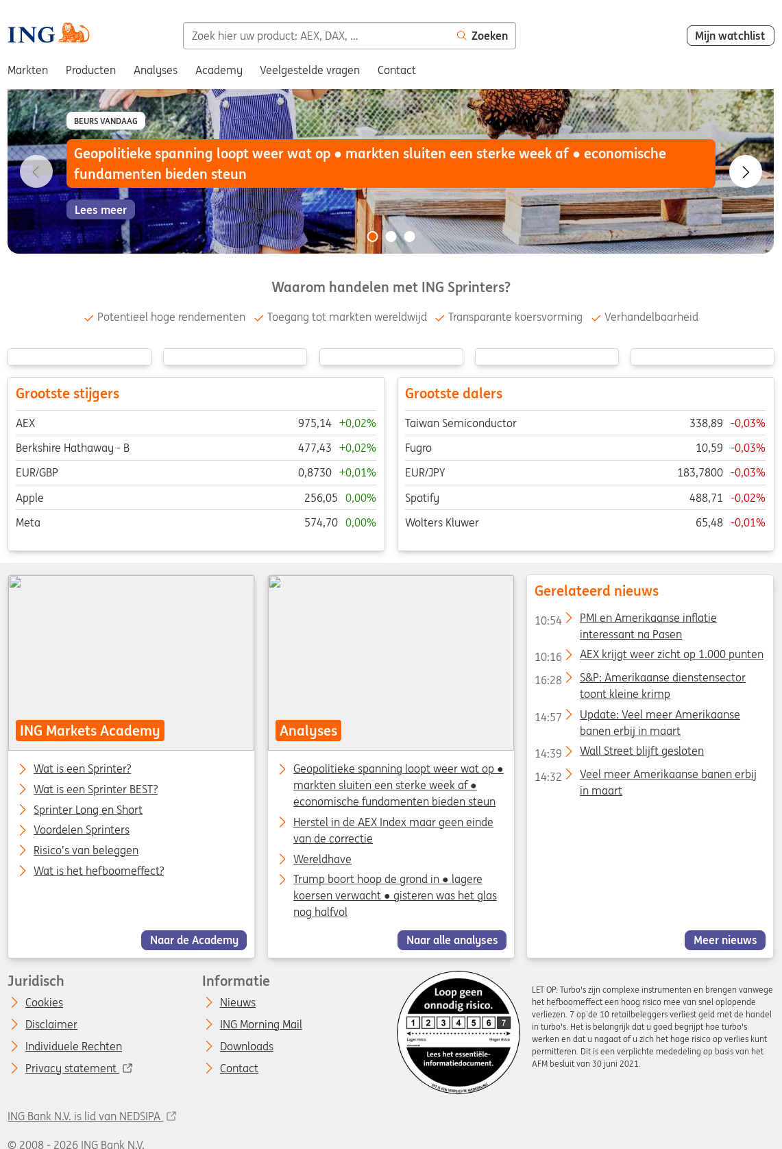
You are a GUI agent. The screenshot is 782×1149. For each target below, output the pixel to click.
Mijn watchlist (730, 36)
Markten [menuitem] (28, 70)
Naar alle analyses (452, 940)
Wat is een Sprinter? (83, 769)
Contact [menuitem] (397, 70)
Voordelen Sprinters (82, 831)
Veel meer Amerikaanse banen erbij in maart (646, 777)
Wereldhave (322, 859)
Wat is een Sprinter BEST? (96, 790)
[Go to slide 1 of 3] (372, 236)
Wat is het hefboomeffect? (99, 871)
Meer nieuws (725, 940)
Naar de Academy (194, 940)
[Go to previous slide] (36, 171)
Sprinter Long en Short (88, 810)
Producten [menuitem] (91, 70)
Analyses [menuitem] (156, 70)
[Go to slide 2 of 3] (391, 236)
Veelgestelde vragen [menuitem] (310, 70)
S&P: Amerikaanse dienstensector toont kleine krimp (640, 680)
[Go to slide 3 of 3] (409, 236)
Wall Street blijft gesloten (620, 754)
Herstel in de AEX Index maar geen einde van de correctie (393, 830)
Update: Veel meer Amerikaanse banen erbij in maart (638, 717)
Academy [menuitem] (219, 70)
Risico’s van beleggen (86, 851)
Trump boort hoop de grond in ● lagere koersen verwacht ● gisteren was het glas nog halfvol (395, 896)
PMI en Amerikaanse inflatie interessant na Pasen (626, 620)
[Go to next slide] (745, 171)
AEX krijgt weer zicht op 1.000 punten (649, 657)
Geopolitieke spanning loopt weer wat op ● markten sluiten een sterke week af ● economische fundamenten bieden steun (398, 785)
